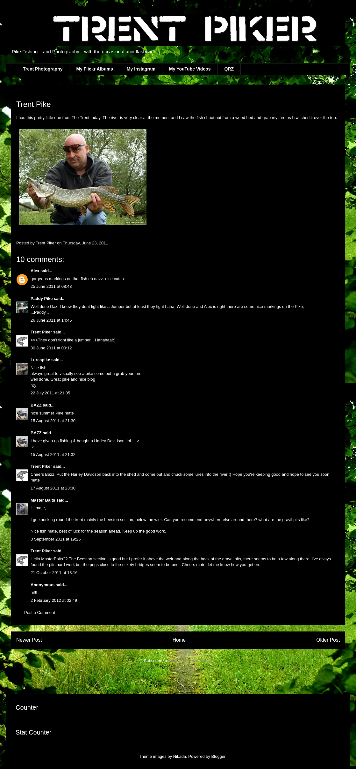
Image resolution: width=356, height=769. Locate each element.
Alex (35, 270)
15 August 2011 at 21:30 (53, 420)
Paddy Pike (42, 298)
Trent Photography (42, 68)
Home (179, 640)
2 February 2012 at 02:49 (54, 600)
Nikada (179, 756)
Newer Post (29, 640)
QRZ (229, 68)
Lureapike (40, 359)
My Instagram (141, 68)
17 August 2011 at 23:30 (53, 488)
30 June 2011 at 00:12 (51, 348)
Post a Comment (39, 612)
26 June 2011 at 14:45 (51, 320)
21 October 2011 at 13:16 (54, 572)
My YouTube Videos (189, 68)
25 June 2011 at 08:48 (51, 286)
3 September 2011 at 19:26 (56, 539)
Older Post (328, 640)
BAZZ (36, 405)
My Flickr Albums (94, 68)
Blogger (218, 756)
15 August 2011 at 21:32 (53, 454)
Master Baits (43, 500)
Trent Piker (41, 332)
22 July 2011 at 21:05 (50, 393)
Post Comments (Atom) (190, 660)
